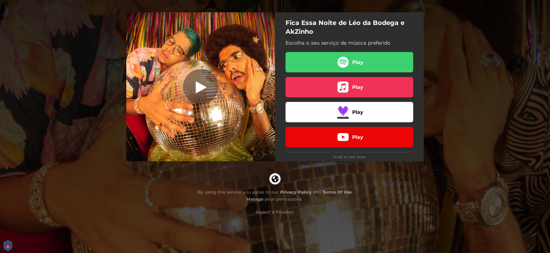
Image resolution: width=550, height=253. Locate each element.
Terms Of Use (337, 192)
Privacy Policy (295, 192)
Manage (254, 199)
